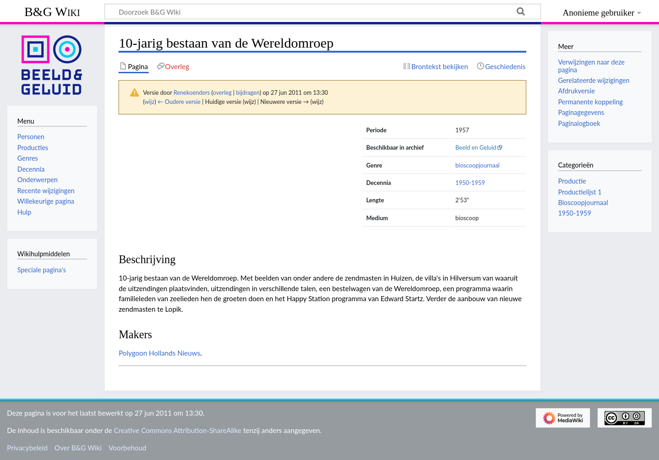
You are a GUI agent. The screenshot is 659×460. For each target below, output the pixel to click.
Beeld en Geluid (476, 147)
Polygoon (133, 353)
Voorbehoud (127, 448)
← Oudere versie (178, 101)
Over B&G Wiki (78, 448)
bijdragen (247, 92)
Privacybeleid (27, 448)
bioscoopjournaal (477, 165)
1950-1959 (470, 182)
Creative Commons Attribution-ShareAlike (178, 430)
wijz (150, 101)
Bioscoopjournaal (583, 202)
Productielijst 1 (579, 192)
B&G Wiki (52, 12)
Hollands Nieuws (174, 353)
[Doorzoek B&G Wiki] (322, 11)
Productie (572, 181)
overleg (222, 92)
